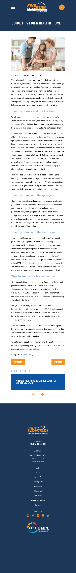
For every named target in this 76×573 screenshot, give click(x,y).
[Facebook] (38, 515)
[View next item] (42, 394)
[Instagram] (28, 515)
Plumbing (38, 486)
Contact (38, 505)
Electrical (38, 491)
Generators (38, 495)
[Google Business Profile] (43, 515)
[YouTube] (33, 515)
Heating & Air (38, 481)
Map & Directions (38, 461)
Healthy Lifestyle (27, 355)
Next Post (58, 362)
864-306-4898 (38, 444)
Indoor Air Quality (38, 500)
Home (38, 472)
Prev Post (18, 362)
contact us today (33, 349)
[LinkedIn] (48, 515)
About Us (38, 477)
